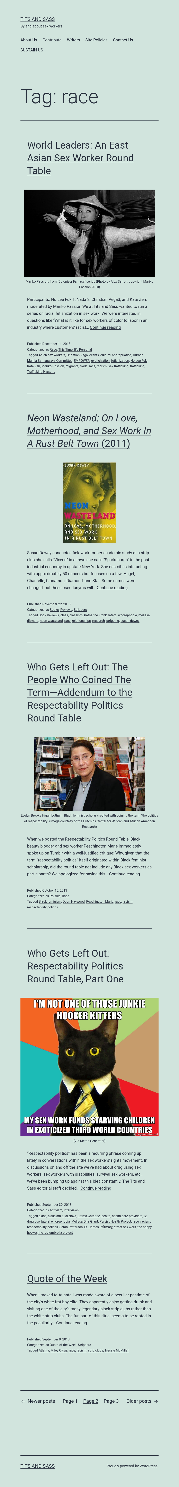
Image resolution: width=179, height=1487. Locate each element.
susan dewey (129, 621)
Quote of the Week (67, 1278)
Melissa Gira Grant (84, 1221)
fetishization (120, 361)
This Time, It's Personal (75, 350)
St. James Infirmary (98, 1227)
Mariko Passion (53, 366)
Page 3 (111, 1401)
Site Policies (96, 40)
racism (102, 366)
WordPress (149, 1466)
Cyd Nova (69, 1216)
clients (94, 355)
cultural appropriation (116, 355)
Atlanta (44, 1350)
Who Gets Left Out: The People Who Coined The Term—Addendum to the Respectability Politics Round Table (80, 692)
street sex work (125, 1227)
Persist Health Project (115, 1221)
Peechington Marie (99, 901)
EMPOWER (82, 361)
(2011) (89, 430)
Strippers (80, 610)
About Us (28, 40)
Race (53, 350)
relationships (81, 621)
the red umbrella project (55, 1232)
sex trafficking (118, 366)
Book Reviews (49, 615)
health (105, 1216)
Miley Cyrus (59, 1350)
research (98, 621)
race (92, 366)
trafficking (137, 366)
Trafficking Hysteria (41, 372)
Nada (84, 366)
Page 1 (70, 1401)
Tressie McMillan (117, 1350)
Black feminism (50, 901)
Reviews (66, 610)
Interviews (71, 1210)
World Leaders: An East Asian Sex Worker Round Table (80, 158)
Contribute (52, 40)
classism (76, 615)
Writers (73, 40)
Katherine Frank (95, 615)
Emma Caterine (89, 1216)
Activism (56, 1210)
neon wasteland (51, 621)
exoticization (100, 361)
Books (54, 610)
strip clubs (95, 1350)
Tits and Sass (37, 19)
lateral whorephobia (122, 615)
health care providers (127, 1216)
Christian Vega (77, 355)
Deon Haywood (74, 901)
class (64, 615)
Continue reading (105, 327)
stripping (112, 621)
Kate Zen (33, 366)
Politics (55, 896)
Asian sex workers (52, 355)
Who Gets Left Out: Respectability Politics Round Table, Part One (75, 966)
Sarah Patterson (71, 1227)
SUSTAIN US (31, 50)
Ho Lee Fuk (139, 361)
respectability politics (42, 907)
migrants (71, 366)
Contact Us (123, 40)
